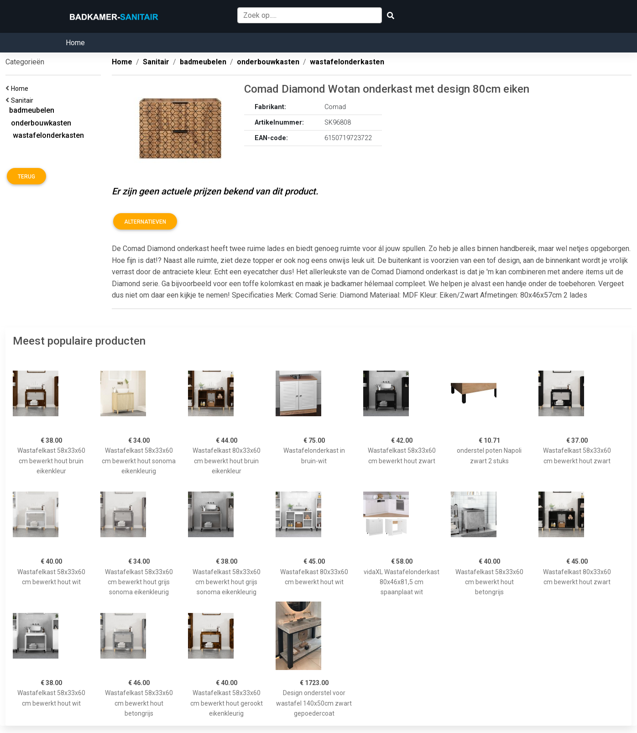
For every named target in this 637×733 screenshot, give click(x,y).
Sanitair (23, 100)
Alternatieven (145, 222)
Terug (26, 176)
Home (75, 42)
